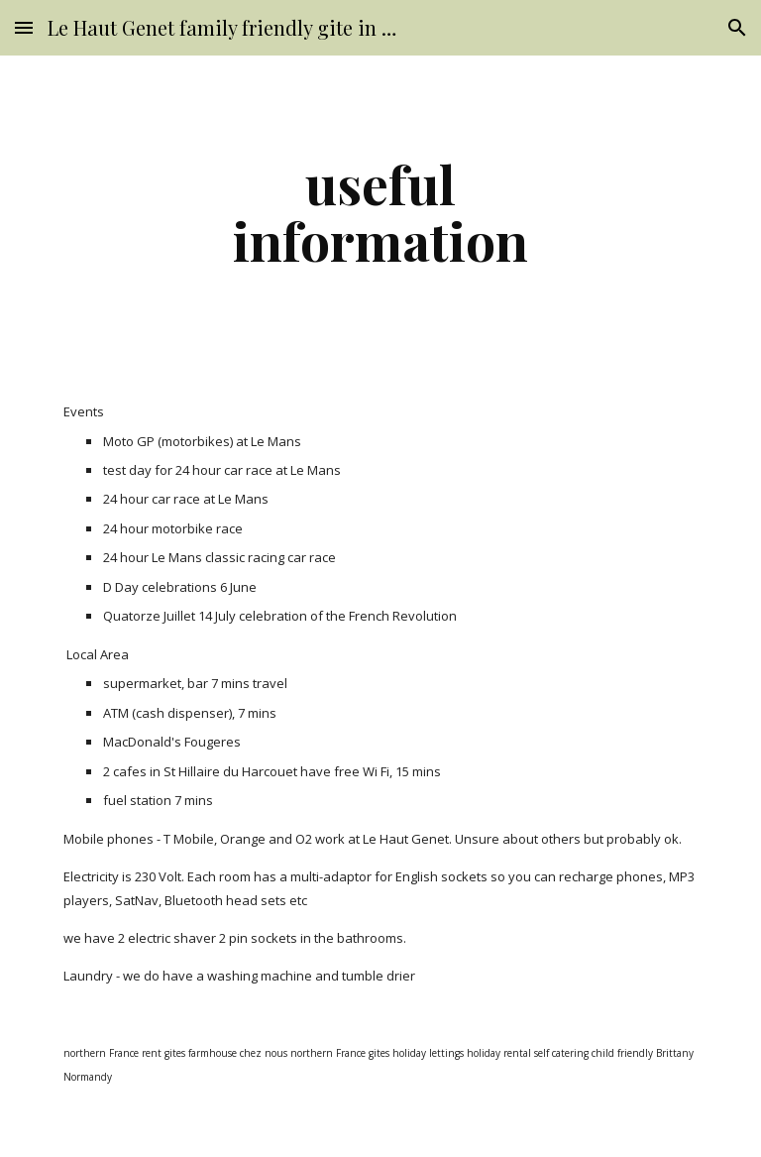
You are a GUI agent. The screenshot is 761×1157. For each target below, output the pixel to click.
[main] (380, 212)
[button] (24, 27)
